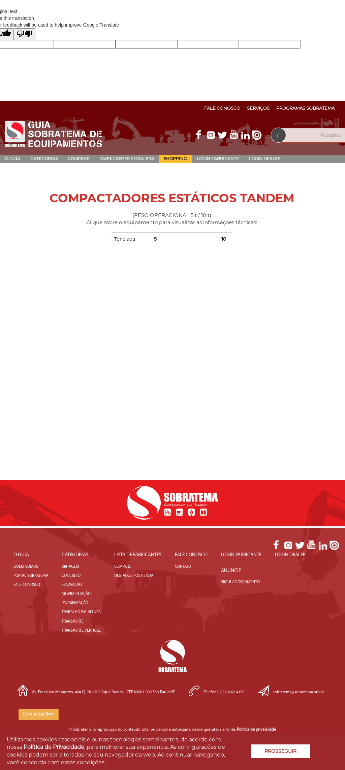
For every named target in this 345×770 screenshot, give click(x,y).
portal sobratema (30, 576)
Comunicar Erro (38, 714)
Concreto (71, 576)
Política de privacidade (256, 730)
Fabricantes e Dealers (126, 158)
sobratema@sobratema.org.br (298, 692)
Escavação (72, 585)
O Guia (12, 158)
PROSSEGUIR (280, 751)
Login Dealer (265, 158)
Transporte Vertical (81, 631)
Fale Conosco (222, 108)
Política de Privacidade (54, 747)
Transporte (73, 622)
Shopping (175, 158)
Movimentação (76, 594)
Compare (78, 158)
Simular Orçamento (240, 582)
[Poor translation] (24, 34)
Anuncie (231, 570)
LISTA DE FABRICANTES (137, 555)
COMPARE (122, 567)
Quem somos (25, 567)
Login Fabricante (218, 158)
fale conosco (26, 585)
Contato (183, 567)
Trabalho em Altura (81, 612)
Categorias (44, 158)
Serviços (258, 108)
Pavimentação (75, 603)
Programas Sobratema (305, 108)
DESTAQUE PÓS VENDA (133, 576)
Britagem (70, 567)
